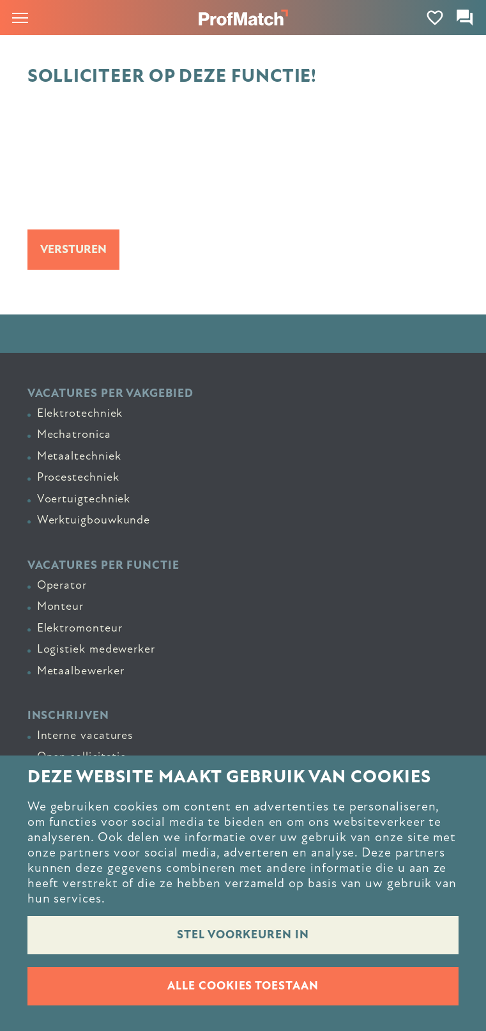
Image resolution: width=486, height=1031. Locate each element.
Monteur (60, 606)
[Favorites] (435, 17)
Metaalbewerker (81, 670)
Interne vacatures (85, 735)
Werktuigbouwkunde (94, 520)
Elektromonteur (80, 628)
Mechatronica (74, 434)
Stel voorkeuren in (243, 934)
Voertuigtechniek (84, 499)
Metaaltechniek (79, 456)
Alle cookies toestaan (242, 986)
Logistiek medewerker (96, 649)
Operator (62, 585)
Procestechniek (78, 477)
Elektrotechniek (80, 413)
